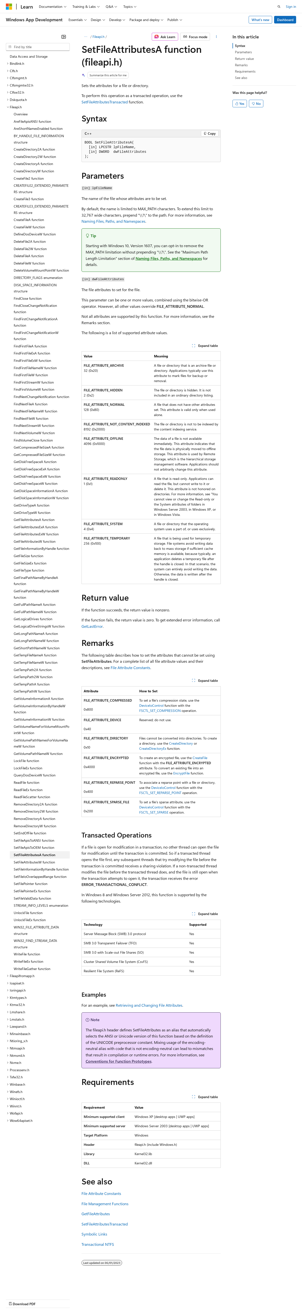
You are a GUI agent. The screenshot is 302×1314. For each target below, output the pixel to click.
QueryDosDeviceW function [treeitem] (35, 775)
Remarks (241, 65)
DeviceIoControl (151, 705)
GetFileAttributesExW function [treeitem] (36, 534)
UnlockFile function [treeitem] (28, 912)
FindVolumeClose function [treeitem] (33, 440)
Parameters (243, 52)
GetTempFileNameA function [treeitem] (35, 655)
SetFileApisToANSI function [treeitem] (34, 840)
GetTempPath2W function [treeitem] (33, 676)
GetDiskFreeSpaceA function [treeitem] (35, 461)
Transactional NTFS (97, 1244)
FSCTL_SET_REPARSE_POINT (160, 792)
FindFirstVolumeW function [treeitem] (34, 389)
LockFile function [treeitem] (26, 760)
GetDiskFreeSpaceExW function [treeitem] (37, 476)
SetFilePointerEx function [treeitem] (32, 891)
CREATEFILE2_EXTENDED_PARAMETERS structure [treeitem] (41, 188)
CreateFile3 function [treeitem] (29, 199)
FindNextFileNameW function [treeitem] (35, 411)
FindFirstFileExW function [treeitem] (32, 360)
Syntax (240, 45)
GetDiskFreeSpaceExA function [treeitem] (37, 469)
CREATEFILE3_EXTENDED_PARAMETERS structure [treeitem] (41, 209)
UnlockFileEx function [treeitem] (30, 919)
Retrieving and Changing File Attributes (149, 1005)
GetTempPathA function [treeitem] (32, 684)
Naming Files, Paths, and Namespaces (113, 221)
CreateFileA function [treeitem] (29, 219)
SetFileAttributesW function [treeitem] (34, 862)
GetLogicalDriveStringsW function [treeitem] (39, 626)
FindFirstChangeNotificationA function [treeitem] (36, 322)
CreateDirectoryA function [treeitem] (33, 163)
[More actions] (216, 37)
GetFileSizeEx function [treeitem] (30, 563)
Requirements (245, 71)
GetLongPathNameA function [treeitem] (36, 633)
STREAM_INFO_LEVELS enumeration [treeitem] (41, 905)
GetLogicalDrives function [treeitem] (33, 619)
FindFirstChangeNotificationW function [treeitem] (36, 335)
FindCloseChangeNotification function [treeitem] (35, 308)
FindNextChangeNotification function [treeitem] (41, 396)
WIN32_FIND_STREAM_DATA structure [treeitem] (35, 943)
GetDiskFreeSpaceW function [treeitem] (36, 483)
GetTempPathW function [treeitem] (32, 691)
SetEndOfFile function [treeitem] (30, 833)
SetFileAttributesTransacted (104, 101)
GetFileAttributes (95, 1213)
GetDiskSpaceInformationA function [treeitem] (41, 490)
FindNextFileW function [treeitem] (31, 418)
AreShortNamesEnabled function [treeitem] (38, 128)
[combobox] (38, 47)
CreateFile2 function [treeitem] (29, 178)
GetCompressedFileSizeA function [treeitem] (39, 447)
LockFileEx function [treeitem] (28, 768)
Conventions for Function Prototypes (118, 1061)
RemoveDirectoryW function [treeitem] (35, 826)
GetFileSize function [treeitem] (28, 555)
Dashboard (285, 19)
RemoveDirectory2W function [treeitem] (36, 811)
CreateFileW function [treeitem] (29, 227)
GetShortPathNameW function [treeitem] (37, 648)
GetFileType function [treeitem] (29, 570)
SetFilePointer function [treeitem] (30, 883)
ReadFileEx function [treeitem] (28, 789)
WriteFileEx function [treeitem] (28, 961)
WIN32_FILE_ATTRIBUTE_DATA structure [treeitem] (36, 930)
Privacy (107, 1299)
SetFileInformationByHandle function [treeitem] (41, 869)
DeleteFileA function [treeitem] (29, 256)
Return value (244, 58)
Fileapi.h (99, 36)
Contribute (88, 1299)
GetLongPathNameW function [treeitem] (36, 640)
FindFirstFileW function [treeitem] (31, 375)
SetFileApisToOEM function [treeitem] (34, 847)
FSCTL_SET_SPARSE (153, 812)
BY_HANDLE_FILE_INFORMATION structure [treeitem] (39, 138)
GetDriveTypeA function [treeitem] (31, 505)
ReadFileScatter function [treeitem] (32, 797)
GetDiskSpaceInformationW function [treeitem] (41, 498)
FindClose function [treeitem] (28, 298)
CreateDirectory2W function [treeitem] (35, 156)
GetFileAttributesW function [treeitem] (35, 541)
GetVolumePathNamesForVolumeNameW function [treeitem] (41, 743)
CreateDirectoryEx (152, 748)
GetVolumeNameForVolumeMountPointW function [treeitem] (41, 729)
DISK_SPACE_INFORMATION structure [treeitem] (35, 288)
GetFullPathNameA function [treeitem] (35, 604)
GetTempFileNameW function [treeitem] (36, 662)
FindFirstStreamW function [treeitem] (34, 382)
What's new (260, 19)
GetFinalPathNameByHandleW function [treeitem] (36, 594)
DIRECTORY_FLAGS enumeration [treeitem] (38, 277)
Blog (66, 1299)
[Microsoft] (9, 6)
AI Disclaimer (15, 1299)
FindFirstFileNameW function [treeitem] (35, 367)
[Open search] (279, 6)
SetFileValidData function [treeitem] (32, 898)
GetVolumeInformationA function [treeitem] (39, 698)
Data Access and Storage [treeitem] (28, 56)
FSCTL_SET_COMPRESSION (160, 710)
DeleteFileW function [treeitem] (29, 263)
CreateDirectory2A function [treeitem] (34, 149)
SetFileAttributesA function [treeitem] (34, 854)
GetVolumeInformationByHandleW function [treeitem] (39, 709)
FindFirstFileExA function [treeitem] (32, 353)
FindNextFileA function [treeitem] (30, 404)
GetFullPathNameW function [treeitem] (35, 611)
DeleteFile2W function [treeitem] (30, 248)
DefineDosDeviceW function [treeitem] (35, 234)
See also (241, 77)
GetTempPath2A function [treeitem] (33, 669)
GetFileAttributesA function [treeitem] (34, 519)
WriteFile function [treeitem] (27, 954)
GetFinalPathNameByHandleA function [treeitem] (36, 580)
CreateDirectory (181, 743)
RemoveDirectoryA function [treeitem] (34, 818)
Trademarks (202, 1299)
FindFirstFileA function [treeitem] (30, 346)
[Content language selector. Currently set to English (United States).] (28, 1287)
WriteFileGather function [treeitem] (32, 968)
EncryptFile (181, 773)
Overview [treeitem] (21, 114)
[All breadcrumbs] (85, 37)
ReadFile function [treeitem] (26, 782)
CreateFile (200, 757)
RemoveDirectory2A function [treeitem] (35, 804)
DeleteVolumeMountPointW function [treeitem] (41, 270)
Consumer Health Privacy (141, 1299)
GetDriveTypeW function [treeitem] (32, 512)
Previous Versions (44, 1299)
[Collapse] (64, 36)
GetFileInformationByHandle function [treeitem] (41, 548)
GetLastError (92, 626)
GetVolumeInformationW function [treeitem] (39, 719)
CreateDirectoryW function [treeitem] (34, 171)
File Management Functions (104, 1203)
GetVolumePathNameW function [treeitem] (38, 753)
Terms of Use (178, 1299)
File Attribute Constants (130, 667)
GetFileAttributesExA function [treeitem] (36, 527)
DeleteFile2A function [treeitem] (30, 241)
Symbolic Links (94, 1234)
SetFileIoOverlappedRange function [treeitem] (40, 876)
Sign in (291, 6)
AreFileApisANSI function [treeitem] (32, 121)
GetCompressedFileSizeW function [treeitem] (39, 454)
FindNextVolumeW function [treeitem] (34, 433)
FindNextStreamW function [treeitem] (34, 425)
